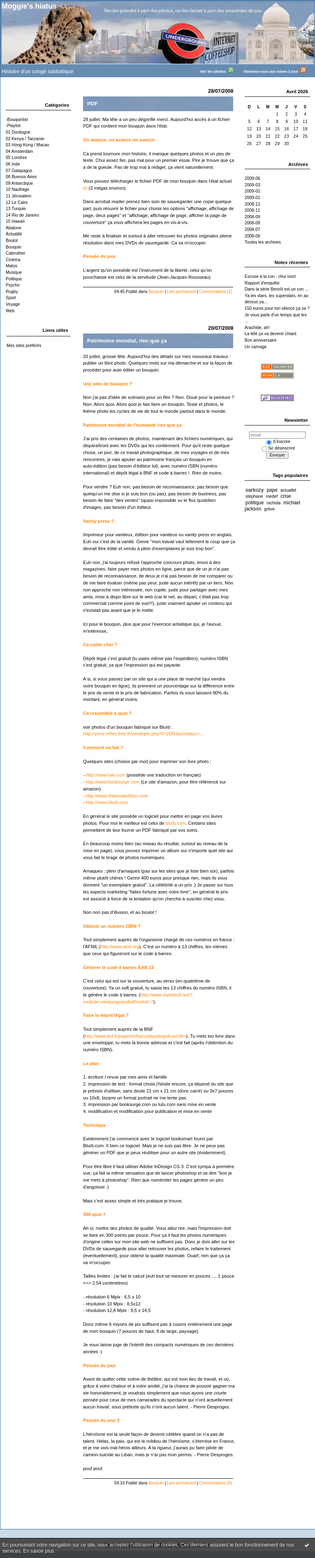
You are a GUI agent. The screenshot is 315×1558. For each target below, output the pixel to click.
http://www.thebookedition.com (117, 795)
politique (254, 503)
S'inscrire (278, 441)
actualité (289, 490)
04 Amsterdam (19, 151)
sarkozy (254, 490)
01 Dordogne (18, 132)
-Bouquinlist (17, 119)
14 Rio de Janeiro (22, 215)
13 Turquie (16, 208)
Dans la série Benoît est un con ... (276, 289)
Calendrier (15, 253)
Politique (14, 279)
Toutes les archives (263, 242)
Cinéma (13, 259)
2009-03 (252, 185)
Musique (14, 272)
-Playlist (13, 125)
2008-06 (252, 236)
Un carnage (256, 347)
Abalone (13, 228)
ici (86, 188)
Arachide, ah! (257, 327)
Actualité (14, 234)
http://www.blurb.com (107, 802)
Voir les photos (221, 71)
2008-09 (252, 217)
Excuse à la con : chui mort (270, 276)
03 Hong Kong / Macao (27, 145)
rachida (274, 503)
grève (269, 509)
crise (286, 496)
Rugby (12, 291)
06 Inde (13, 164)
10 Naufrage (17, 189)
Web (10, 311)
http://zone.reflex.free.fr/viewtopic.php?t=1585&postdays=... (143, 733)
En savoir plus (38, 1551)
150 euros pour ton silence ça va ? (277, 308)
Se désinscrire (278, 448)
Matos (11, 266)
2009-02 (252, 191)
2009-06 (252, 178)
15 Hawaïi (15, 221)
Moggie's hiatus (29, 6)
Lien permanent (181, 291)
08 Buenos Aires (21, 177)
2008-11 (252, 210)
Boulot (12, 240)
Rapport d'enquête (262, 283)
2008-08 (252, 223)
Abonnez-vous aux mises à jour (278, 71)
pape (272, 490)
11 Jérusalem (18, 196)
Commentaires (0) (215, 1483)
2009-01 (252, 197)
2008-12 (252, 204)
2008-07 (252, 229)
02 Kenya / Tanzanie (25, 139)
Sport (11, 297)
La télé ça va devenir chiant (271, 333)
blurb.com (175, 823)
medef (272, 496)
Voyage (13, 304)
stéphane (254, 496)
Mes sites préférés (24, 345)
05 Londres (16, 157)
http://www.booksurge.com (113, 781)
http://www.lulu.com (105, 774)
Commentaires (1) (215, 291)
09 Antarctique (19, 183)
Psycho (13, 285)
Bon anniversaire (261, 340)
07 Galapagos (19, 170)
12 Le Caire (17, 202)
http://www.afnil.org (120, 946)
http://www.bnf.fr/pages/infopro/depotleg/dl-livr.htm (135, 1036)
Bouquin (13, 247)
